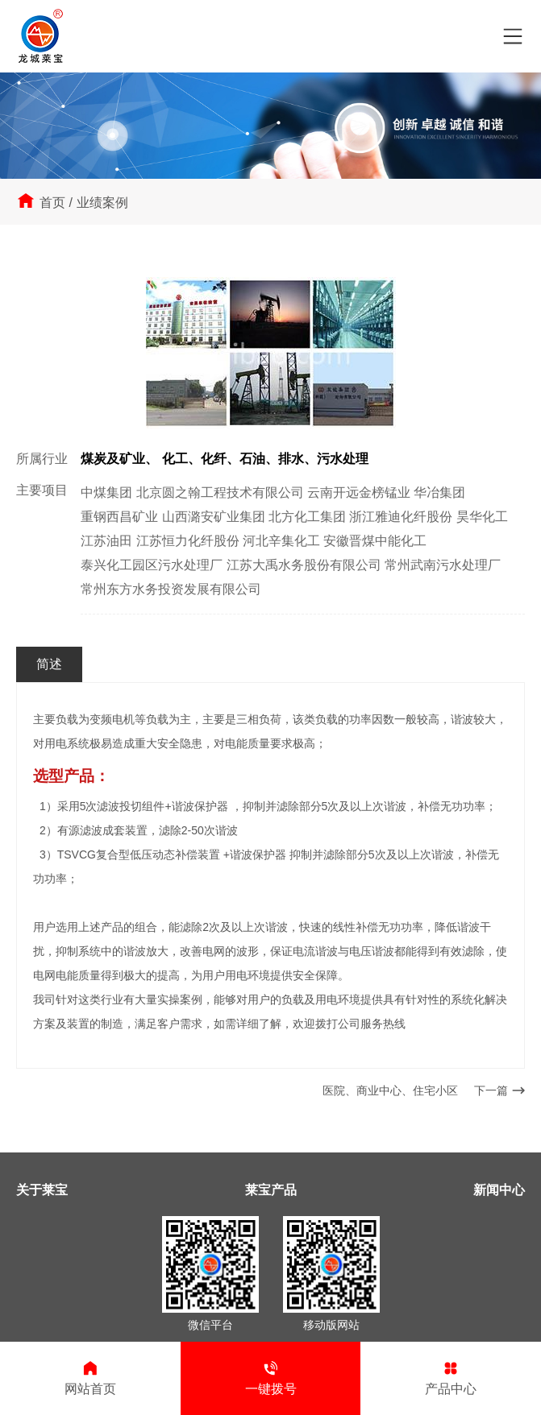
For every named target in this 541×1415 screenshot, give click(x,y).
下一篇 (499, 1090)
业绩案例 (102, 202)
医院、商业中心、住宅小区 (390, 1090)
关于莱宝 (42, 1190)
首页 (52, 202)
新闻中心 (499, 1190)
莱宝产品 (271, 1190)
